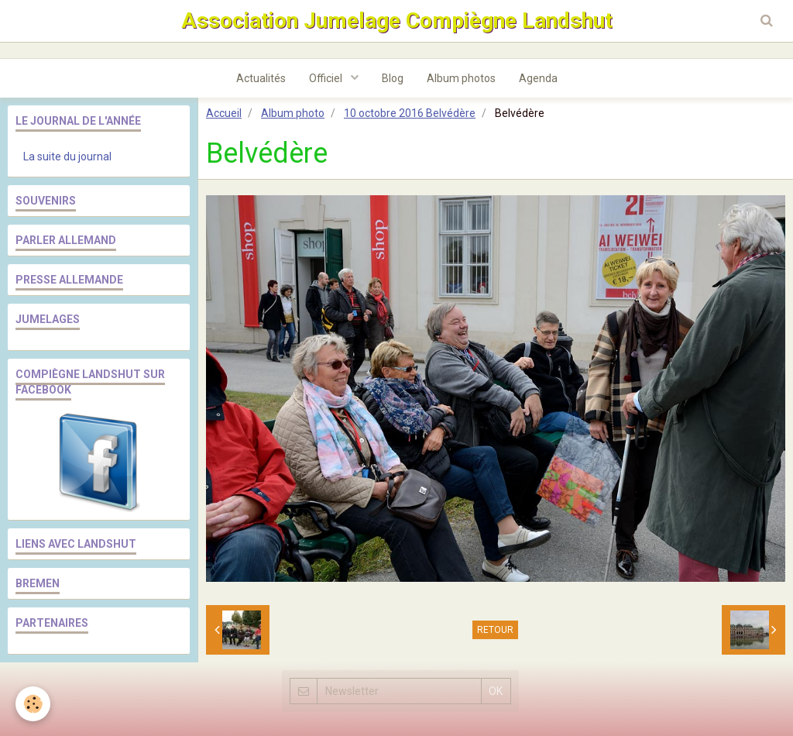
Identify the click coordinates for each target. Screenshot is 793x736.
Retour (495, 629)
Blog (392, 78)
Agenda (538, 78)
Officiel (327, 78)
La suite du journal (67, 156)
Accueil (224, 113)
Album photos (461, 78)
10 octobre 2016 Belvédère (409, 113)
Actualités (261, 78)
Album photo (292, 113)
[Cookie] (32, 703)
